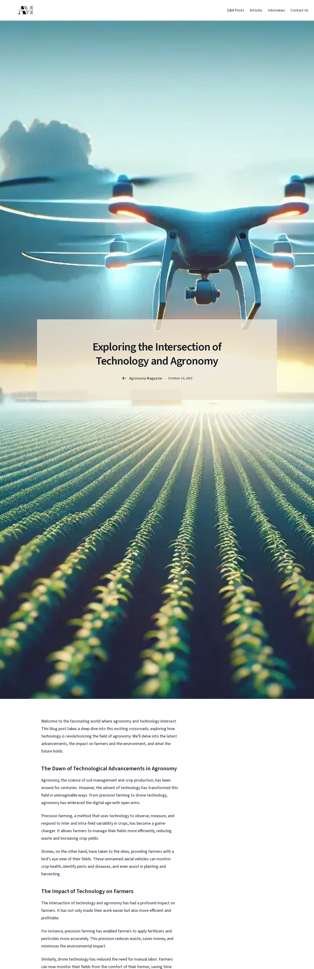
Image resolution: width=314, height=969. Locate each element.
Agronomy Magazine (145, 378)
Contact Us (299, 10)
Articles (256, 10)
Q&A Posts (235, 10)
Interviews (276, 10)
